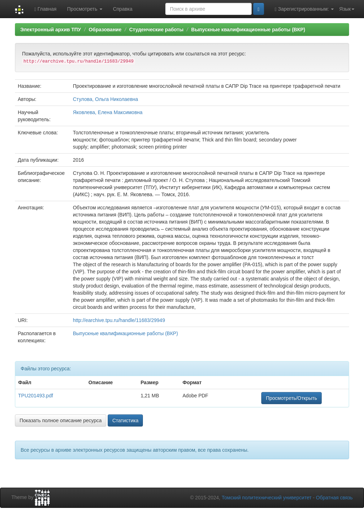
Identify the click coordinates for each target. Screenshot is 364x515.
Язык (346, 9)
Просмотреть (84, 9)
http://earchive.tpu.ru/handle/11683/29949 (119, 320)
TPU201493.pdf (35, 395)
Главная (45, 9)
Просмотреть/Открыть (291, 398)
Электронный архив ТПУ (50, 29)
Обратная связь (334, 497)
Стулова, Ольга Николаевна (105, 99)
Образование (105, 29)
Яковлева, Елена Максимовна (108, 112)
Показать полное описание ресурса (61, 420)
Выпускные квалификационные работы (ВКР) (248, 29)
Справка (123, 9)
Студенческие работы (156, 29)
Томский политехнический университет (267, 497)
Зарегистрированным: (304, 9)
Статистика (125, 420)
